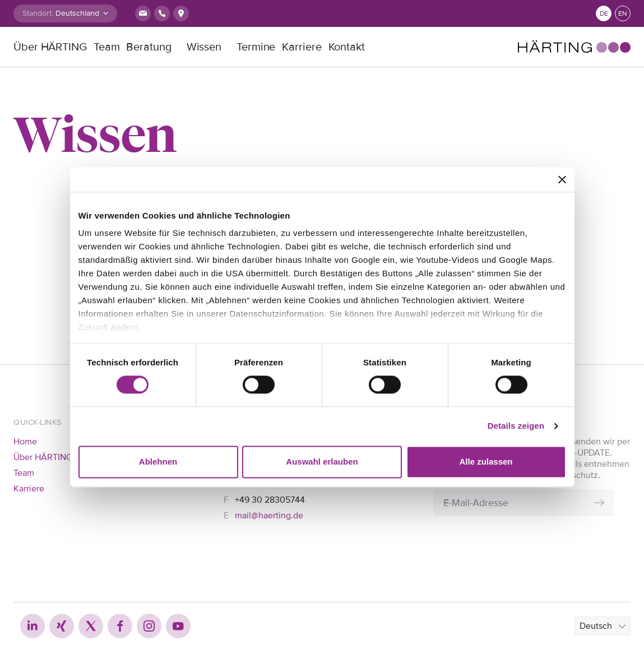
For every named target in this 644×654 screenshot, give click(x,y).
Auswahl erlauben (322, 461)
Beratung (148, 47)
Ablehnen (158, 461)
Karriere (301, 47)
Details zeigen (516, 426)
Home (25, 441)
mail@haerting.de (269, 515)
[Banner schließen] (562, 179)
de (604, 14)
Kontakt (346, 47)
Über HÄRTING (50, 47)
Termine (256, 47)
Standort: (37, 13)
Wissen (204, 47)
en (622, 14)
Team (107, 47)
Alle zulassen (485, 461)
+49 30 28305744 (270, 499)
